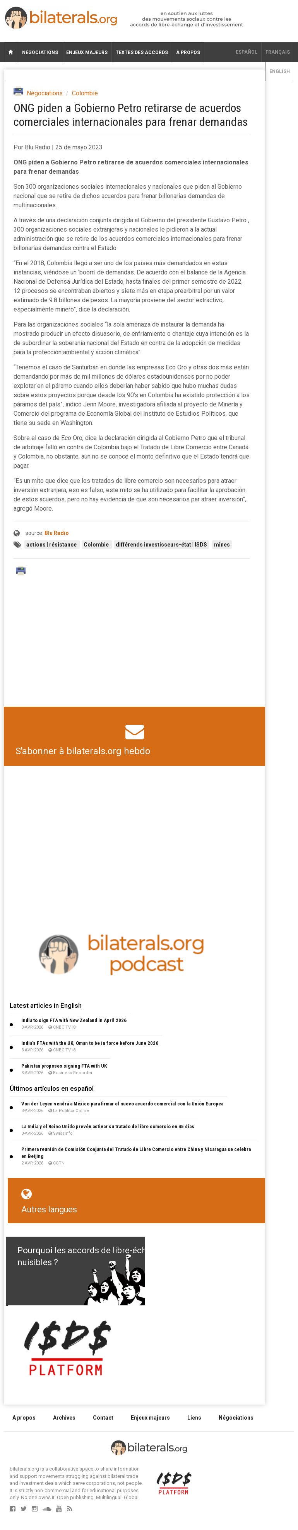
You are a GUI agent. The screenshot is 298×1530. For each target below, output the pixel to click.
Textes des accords (142, 52)
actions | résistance (52, 545)
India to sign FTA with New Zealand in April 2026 (74, 1020)
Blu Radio (57, 533)
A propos (24, 1418)
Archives (64, 1418)
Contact (103, 1418)
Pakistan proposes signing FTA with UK (64, 1066)
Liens (194, 1418)
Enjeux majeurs (87, 52)
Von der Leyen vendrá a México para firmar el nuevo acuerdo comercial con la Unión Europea (122, 1104)
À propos (188, 52)
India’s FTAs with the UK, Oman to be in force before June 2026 (89, 1043)
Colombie (85, 93)
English (279, 71)
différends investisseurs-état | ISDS (161, 545)
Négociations (40, 52)
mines (222, 545)
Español (246, 52)
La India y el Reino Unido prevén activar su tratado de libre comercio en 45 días (107, 1126)
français (277, 52)
